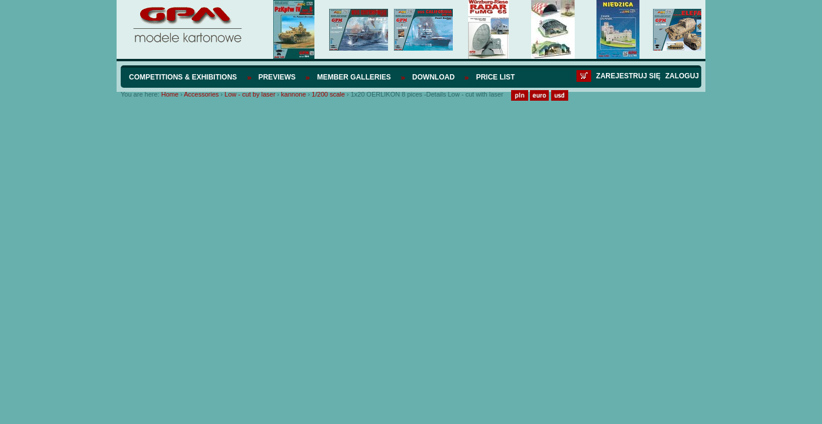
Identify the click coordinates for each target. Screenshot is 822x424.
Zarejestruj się (628, 76)
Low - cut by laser (249, 94)
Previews (277, 77)
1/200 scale (327, 94)
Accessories (201, 94)
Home (169, 94)
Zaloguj (682, 76)
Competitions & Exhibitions (183, 77)
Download (433, 77)
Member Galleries (353, 77)
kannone (293, 94)
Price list (495, 77)
